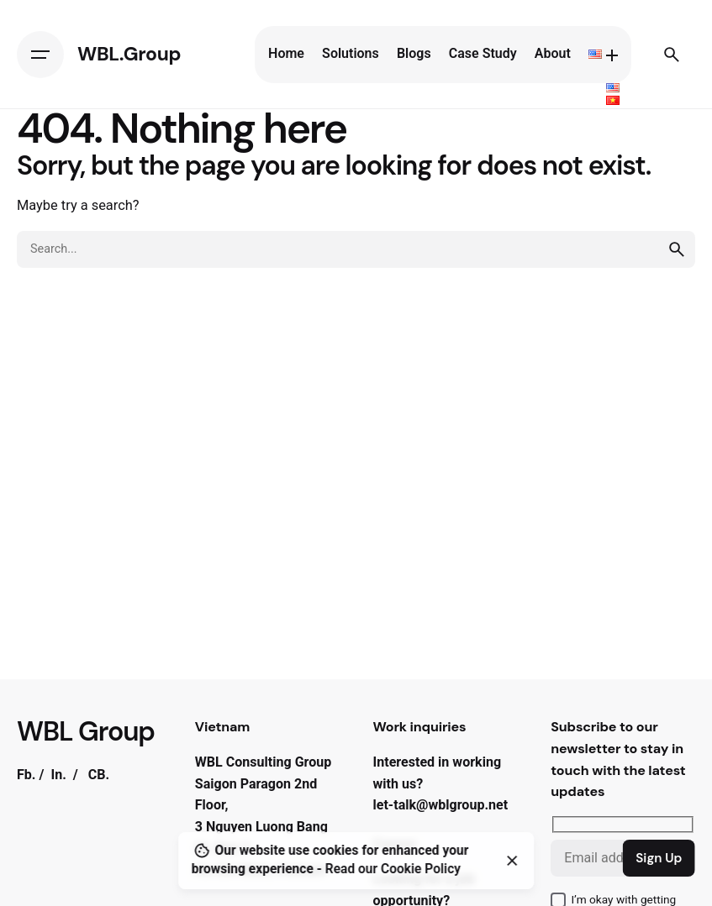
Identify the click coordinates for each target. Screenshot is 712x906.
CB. (98, 775)
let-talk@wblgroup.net (441, 805)
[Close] (513, 860)
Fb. (26, 775)
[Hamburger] (40, 54)
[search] (676, 249)
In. (58, 775)
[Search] (671, 54)
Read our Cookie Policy (393, 869)
